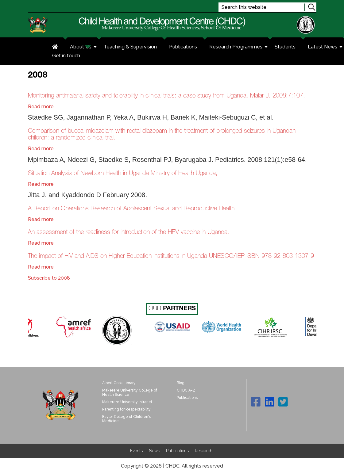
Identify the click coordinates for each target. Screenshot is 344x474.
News (154, 450)
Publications (183, 47)
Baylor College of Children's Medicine (126, 419)
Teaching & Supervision (130, 47)
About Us (84, 47)
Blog (180, 383)
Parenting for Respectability (126, 409)
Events (136, 450)
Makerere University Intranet (127, 402)
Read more (41, 106)
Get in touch (66, 56)
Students (285, 47)
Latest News (325, 47)
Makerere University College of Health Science (129, 392)
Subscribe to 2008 (49, 278)
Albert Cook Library (119, 383)
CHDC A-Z (186, 390)
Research (203, 450)
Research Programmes (239, 47)
